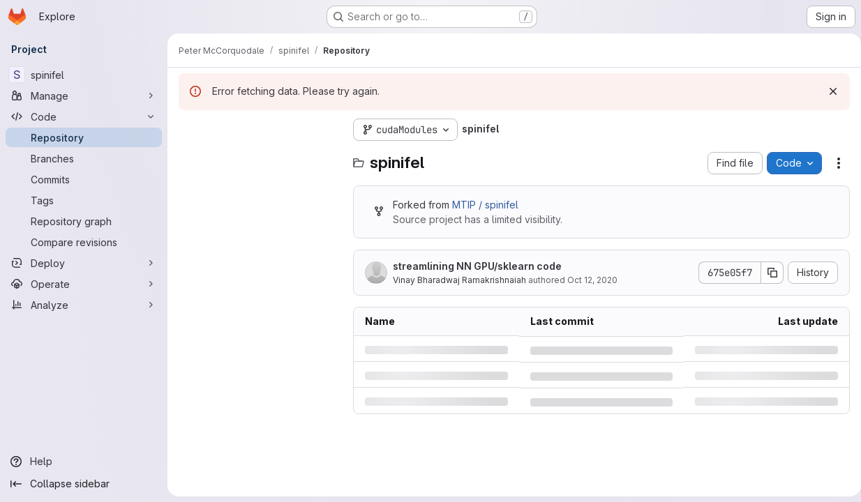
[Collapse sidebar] (84, 484)
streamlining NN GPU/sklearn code (477, 266)
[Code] (84, 116)
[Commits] (84, 179)
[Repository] (84, 137)
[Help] (84, 461)
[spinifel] (84, 74)
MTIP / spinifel (485, 205)
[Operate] (84, 284)
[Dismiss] (827, 91)
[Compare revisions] (84, 242)
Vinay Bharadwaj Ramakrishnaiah (459, 280)
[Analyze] (84, 304)
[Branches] (84, 158)
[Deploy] (84, 263)
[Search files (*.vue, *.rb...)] (259, 157)
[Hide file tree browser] (190, 130)
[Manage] (84, 95)
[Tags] (84, 200)
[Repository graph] (84, 221)
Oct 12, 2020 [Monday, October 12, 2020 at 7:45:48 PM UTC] (592, 280)
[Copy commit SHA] (767, 272)
